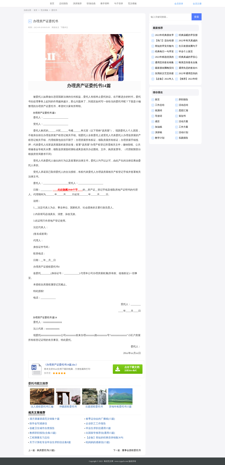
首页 (52, 3)
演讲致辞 (77, 3)
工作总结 (159, 105)
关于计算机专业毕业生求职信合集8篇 (50, 442)
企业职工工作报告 (96, 423)
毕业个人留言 (186, 51)
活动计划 (183, 132)
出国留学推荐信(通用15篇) (100, 433)
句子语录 (118, 3)
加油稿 (158, 127)
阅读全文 (55, 27)
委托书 (54, 10)
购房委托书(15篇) (46, 450)
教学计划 (159, 138)
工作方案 (183, 127)
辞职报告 (183, 99)
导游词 (158, 116)
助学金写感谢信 (38, 423)
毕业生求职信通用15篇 (98, 428)
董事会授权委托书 (131, 450)
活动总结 (183, 105)
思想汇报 (183, 110)
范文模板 (132, 3)
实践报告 (183, 138)
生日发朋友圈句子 (188, 46)
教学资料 (104, 3)
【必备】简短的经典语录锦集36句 (104, 437)
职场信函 (91, 3)
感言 (157, 121)
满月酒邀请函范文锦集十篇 (45, 418)
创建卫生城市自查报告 (42, 428)
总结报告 (63, 3)
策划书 (182, 116)
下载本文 (64, 27)
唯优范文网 (108, 461)
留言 (157, 99)
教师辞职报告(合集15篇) (43, 433)
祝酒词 (158, 110)
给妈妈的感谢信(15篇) (98, 442)
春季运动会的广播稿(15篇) (100, 418)
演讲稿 (158, 132)
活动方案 (183, 121)
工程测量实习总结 (40, 437)
